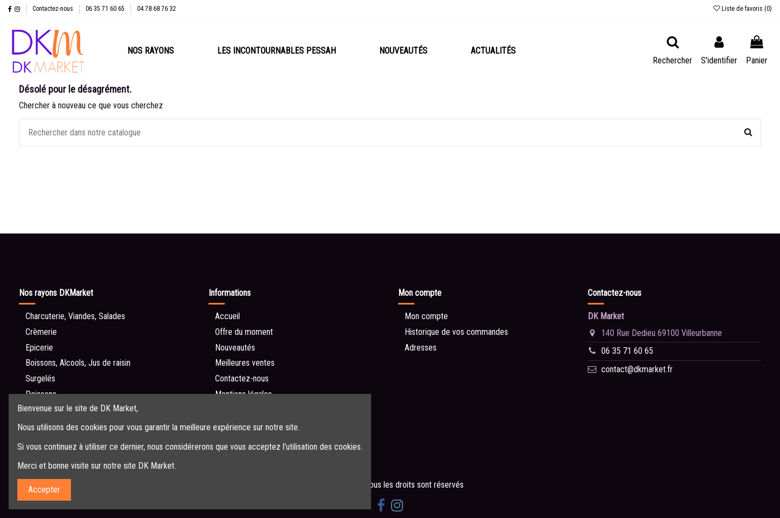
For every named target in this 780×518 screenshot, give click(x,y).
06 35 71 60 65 (106, 8)
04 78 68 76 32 (156, 8)
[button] (151, 51)
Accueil (227, 316)
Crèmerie (41, 332)
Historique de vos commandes (456, 332)
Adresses (421, 347)
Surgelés (40, 378)
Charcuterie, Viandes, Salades (75, 316)
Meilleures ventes (245, 363)
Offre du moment (244, 332)
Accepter (44, 489)
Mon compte (426, 316)
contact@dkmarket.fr (637, 369)
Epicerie (39, 347)
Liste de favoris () (742, 8)
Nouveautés (235, 347)
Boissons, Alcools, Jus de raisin (78, 363)
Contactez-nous (53, 8)
